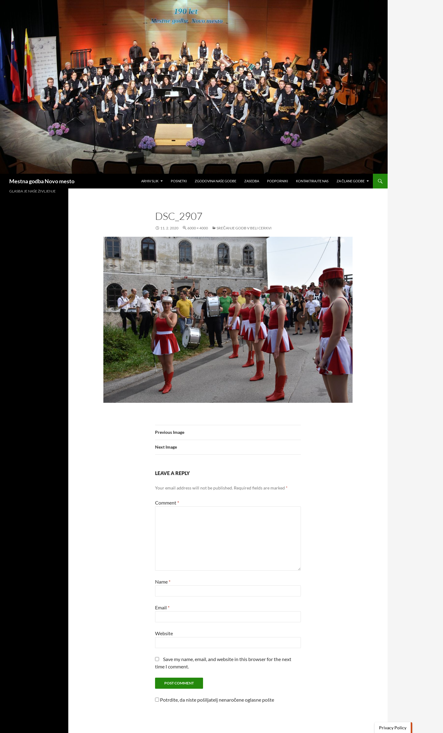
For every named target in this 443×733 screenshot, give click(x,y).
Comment (167, 502)
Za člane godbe (351, 181)
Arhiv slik (149, 181)
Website (164, 633)
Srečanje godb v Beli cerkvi (244, 228)
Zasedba (251, 181)
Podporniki (277, 181)
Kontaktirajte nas (312, 181)
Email (162, 607)
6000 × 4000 (197, 228)
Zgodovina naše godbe (215, 181)
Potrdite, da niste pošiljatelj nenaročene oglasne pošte (214, 700)
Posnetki (179, 181)
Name (162, 581)
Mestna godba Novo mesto (41, 181)
